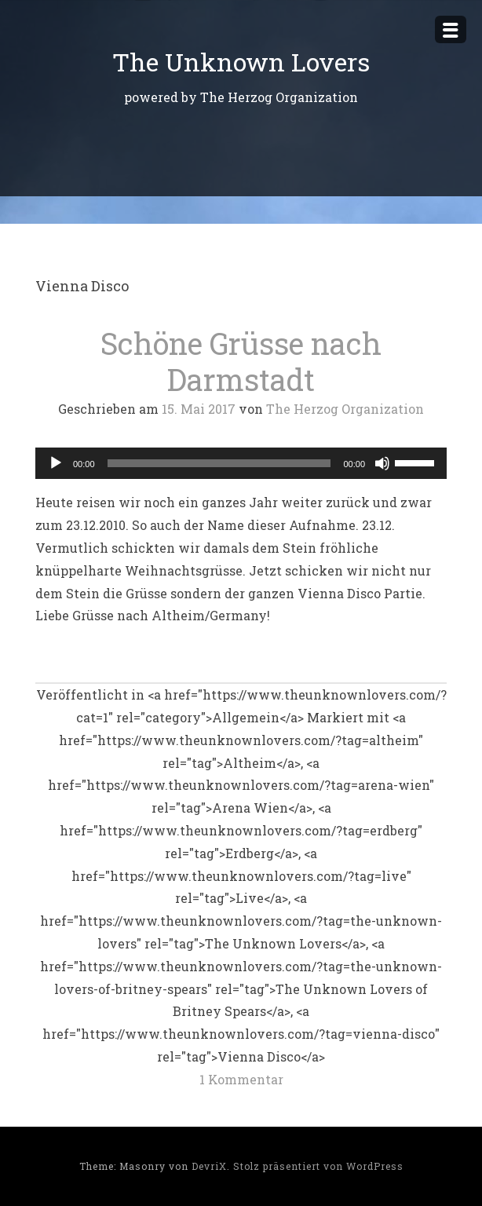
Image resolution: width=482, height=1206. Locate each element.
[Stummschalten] (382, 463)
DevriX (209, 1166)
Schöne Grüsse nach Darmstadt (241, 361)
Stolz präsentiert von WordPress (318, 1166)
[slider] (219, 463)
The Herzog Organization (345, 408)
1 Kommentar (241, 1079)
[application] (241, 463)
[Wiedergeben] (56, 463)
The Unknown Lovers (241, 62)
